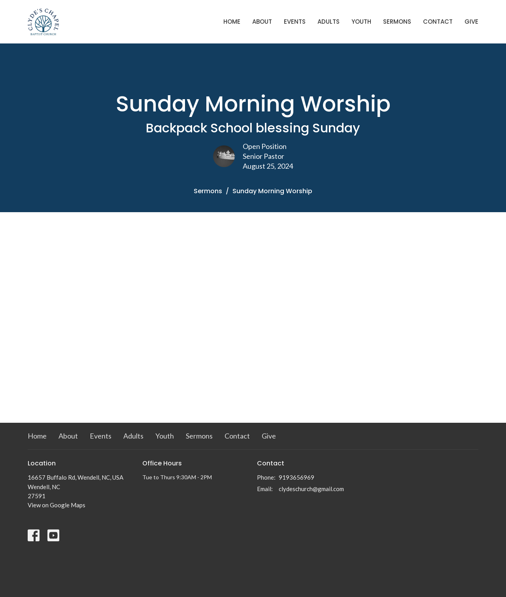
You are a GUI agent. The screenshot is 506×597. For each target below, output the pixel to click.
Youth (361, 21)
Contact (438, 21)
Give (471, 21)
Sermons (397, 21)
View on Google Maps (56, 504)
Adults (328, 21)
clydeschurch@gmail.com (311, 488)
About (262, 21)
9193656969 (296, 477)
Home (231, 21)
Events (295, 21)
